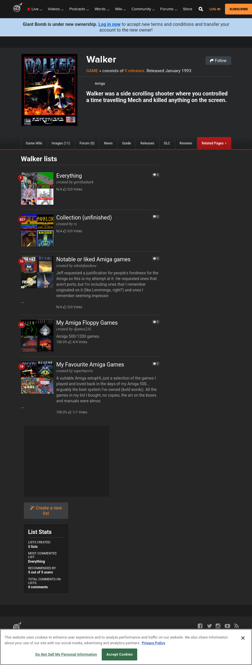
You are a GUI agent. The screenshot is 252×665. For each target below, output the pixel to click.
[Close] (243, 638)
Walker (101, 59)
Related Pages (213, 143)
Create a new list (46, 510)
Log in (214, 9)
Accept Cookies (119, 654)
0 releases (134, 70)
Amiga (100, 83)
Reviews (186, 143)
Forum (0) (87, 143)
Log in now (110, 24)
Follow (218, 60)
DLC (167, 143)
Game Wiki (34, 143)
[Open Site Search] (201, 9)
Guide (126, 143)
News (108, 143)
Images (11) (61, 143)
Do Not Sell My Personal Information (66, 654)
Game (92, 70)
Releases (148, 143)
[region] (126, 647)
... (90, 283)
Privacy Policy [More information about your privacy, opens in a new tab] (153, 643)
